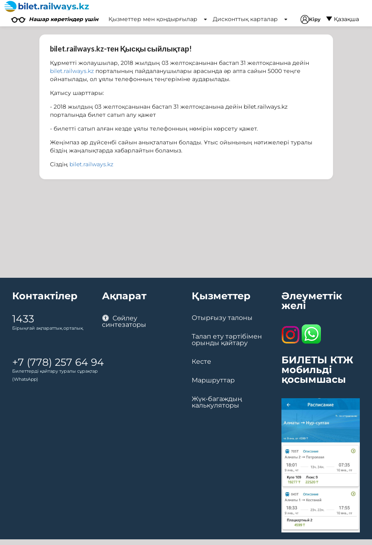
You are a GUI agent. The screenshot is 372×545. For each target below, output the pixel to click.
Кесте (201, 361)
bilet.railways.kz (72, 71)
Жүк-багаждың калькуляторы (217, 402)
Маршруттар (213, 380)
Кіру (311, 19)
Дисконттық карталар (250, 19)
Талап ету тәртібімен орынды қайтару (227, 339)
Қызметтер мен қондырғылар (157, 19)
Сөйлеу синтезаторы (124, 321)
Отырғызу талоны (222, 318)
